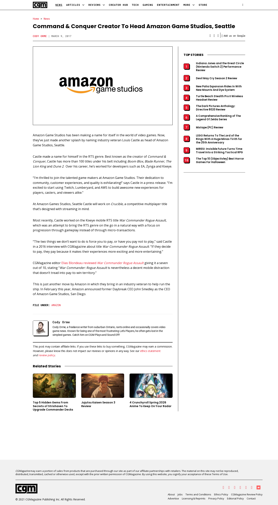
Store (203, 5)
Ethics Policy (221, 494)
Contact (251, 498)
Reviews (94, 5)
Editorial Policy (235, 498)
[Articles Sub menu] (83, 5)
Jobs (180, 494)
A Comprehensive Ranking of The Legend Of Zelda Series (218, 117)
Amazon (56, 305)
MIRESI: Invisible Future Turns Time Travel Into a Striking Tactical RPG (219, 150)
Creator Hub (118, 5)
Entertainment (168, 5)
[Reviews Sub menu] (104, 5)
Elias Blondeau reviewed (102, 263)
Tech (135, 5)
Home (36, 18)
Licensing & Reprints (193, 498)
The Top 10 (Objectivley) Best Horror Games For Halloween (220, 160)
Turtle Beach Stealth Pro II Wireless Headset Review (219, 98)
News (58, 5)
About (171, 494)
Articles (73, 5)
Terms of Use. (220, 474)
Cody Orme (40, 36)
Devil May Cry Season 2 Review (216, 78)
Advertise (173, 498)
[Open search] (242, 5)
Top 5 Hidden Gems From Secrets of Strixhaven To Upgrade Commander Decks (53, 406)
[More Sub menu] (193, 5)
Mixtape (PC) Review (209, 127)
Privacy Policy (216, 498)
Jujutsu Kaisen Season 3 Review (98, 404)
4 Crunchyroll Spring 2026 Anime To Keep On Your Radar (150, 404)
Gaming (148, 5)
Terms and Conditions (198, 494)
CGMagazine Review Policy (247, 494)
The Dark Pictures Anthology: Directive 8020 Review (215, 107)
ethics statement (150, 351)
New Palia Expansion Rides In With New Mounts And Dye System (219, 88)
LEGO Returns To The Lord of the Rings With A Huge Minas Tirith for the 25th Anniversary (219, 139)
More (186, 5)
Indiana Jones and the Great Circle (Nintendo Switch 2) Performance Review (220, 67)
